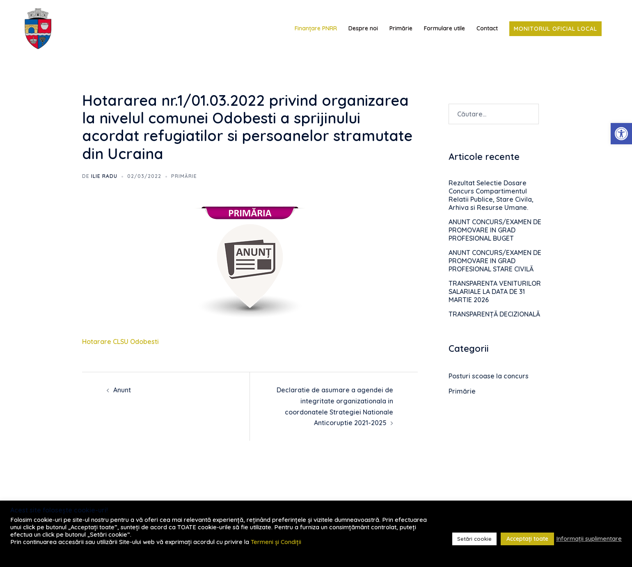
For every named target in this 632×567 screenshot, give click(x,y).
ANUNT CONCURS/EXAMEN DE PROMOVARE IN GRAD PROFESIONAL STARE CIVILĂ (495, 260)
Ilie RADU (104, 176)
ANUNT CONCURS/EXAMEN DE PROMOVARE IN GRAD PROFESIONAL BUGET (495, 230)
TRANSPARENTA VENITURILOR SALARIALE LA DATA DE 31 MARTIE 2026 (495, 291)
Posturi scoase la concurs (489, 376)
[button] (621, 133)
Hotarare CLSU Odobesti (120, 341)
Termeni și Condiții (276, 542)
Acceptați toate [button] (527, 538)
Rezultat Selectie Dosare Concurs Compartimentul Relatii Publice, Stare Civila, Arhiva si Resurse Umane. (491, 195)
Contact (487, 28)
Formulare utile (444, 28)
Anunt (122, 390)
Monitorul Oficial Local (555, 28)
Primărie (400, 28)
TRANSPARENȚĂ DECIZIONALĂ (494, 314)
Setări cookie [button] (474, 538)
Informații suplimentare (589, 538)
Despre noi (363, 28)
